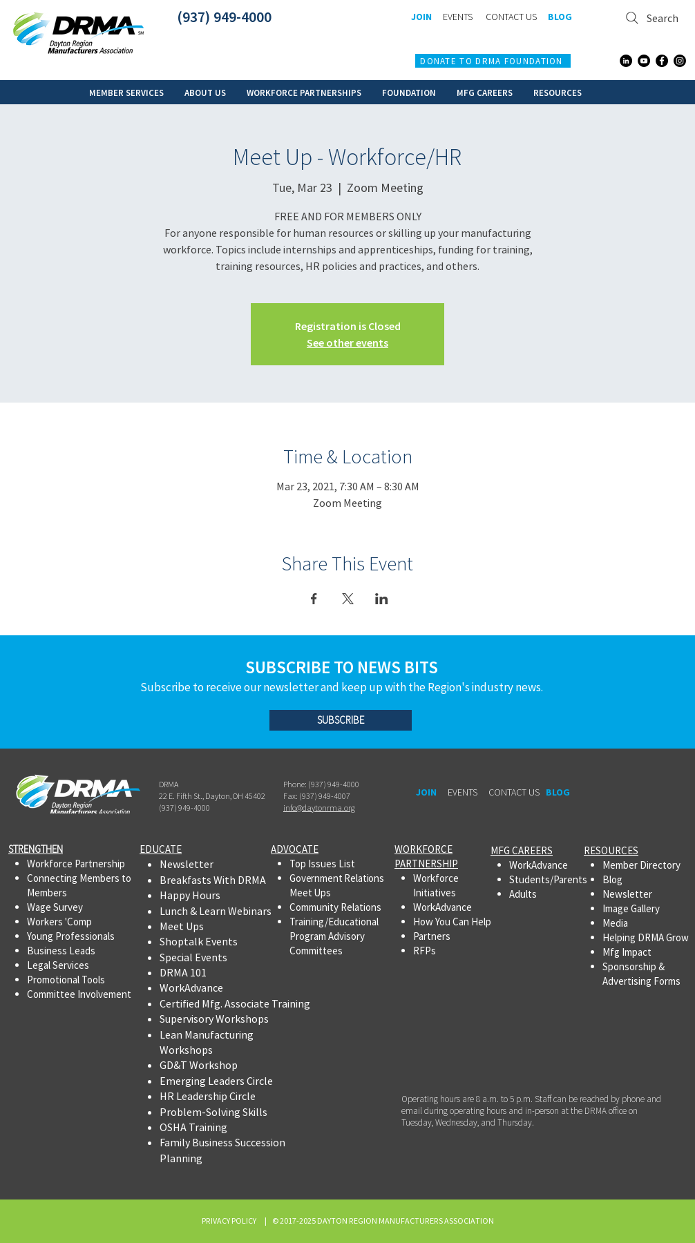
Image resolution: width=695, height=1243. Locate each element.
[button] (126, 92)
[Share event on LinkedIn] (381, 598)
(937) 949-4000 (224, 16)
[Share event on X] (347, 598)
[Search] (652, 17)
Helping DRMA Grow (645, 937)
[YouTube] (644, 61)
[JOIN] (421, 17)
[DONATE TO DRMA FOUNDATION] (493, 61)
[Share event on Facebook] (314, 598)
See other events (347, 342)
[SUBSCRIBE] (340, 720)
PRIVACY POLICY (230, 1220)
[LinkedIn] (626, 61)
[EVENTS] (457, 17)
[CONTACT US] (511, 17)
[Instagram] (680, 61)
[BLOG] (559, 17)
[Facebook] (662, 61)
